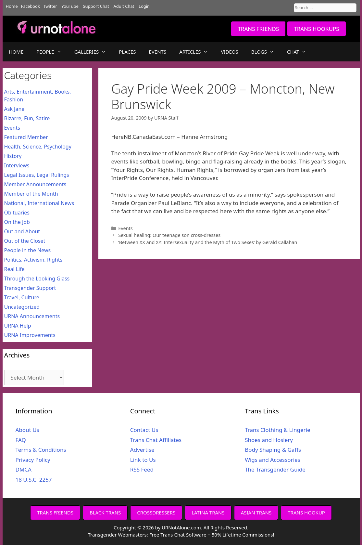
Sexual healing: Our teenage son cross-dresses (169, 235)
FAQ (21, 440)
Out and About (22, 231)
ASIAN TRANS (256, 512)
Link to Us (143, 459)
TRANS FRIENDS (258, 28)
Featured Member (26, 137)
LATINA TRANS (208, 512)
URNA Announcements (32, 316)
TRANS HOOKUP (306, 512)
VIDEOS (229, 51)
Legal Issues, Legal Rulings (36, 174)
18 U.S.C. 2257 (34, 479)
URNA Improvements (30, 335)
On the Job (17, 222)
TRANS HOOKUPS (316, 28)
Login (144, 6)
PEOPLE (52, 51)
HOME (16, 51)
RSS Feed (142, 469)
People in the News (27, 250)
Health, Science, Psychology (37, 146)
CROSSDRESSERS (156, 512)
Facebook (30, 6)
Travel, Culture (21, 297)
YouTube (70, 6)
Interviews (17, 165)
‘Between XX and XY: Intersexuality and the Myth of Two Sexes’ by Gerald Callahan (207, 242)
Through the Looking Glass (37, 278)
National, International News (39, 203)
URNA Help (17, 325)
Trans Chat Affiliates (155, 440)
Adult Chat (124, 6)
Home (12, 6)
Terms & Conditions (41, 449)
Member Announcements (35, 184)
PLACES (127, 51)
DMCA (23, 469)
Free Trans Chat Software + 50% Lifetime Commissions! (211, 534)
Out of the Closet (24, 240)
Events (125, 228)
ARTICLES (196, 51)
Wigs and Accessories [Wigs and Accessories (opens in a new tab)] (272, 459)
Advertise (142, 449)
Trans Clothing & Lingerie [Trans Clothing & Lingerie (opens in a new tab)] (277, 430)
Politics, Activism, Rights (33, 259)
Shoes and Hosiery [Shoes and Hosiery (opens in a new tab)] (269, 440)
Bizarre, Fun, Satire (27, 118)
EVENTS (158, 51)
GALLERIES (93, 51)
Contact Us (144, 430)
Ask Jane (14, 108)
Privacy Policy (33, 459)
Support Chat (96, 6)
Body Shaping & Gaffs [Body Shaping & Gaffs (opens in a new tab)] (273, 449)
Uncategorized (22, 306)
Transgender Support (30, 288)
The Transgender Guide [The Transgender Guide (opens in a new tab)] (275, 469)
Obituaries (17, 212)
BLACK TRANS (105, 512)
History (13, 156)
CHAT (300, 51)
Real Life (14, 269)
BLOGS (266, 51)
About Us (27, 430)
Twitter (50, 6)
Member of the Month (31, 193)
